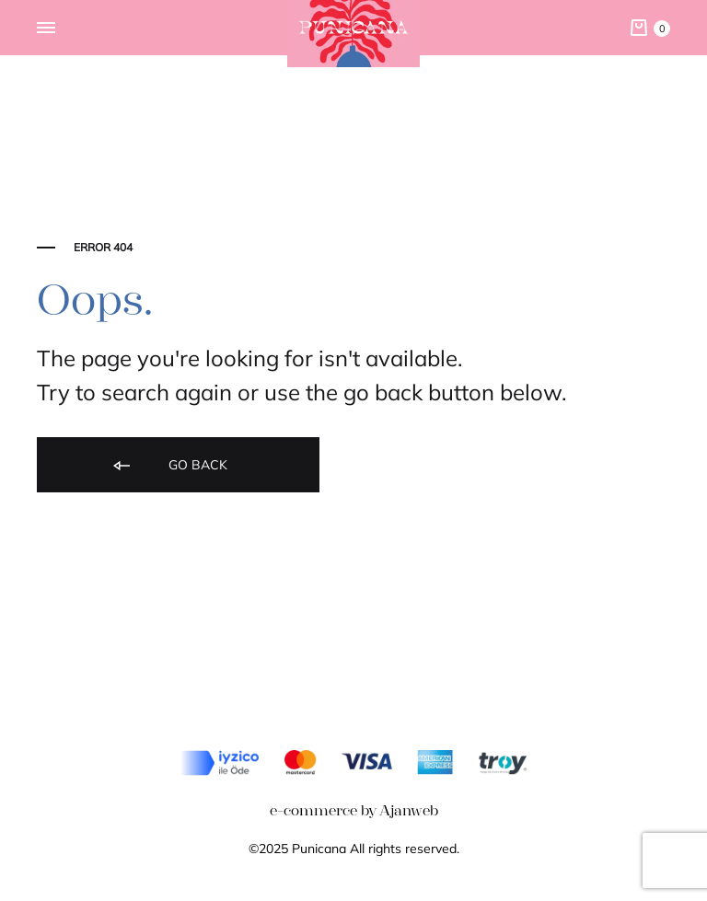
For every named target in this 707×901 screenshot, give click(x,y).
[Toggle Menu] (46, 28)
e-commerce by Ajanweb (354, 810)
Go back (168, 466)
